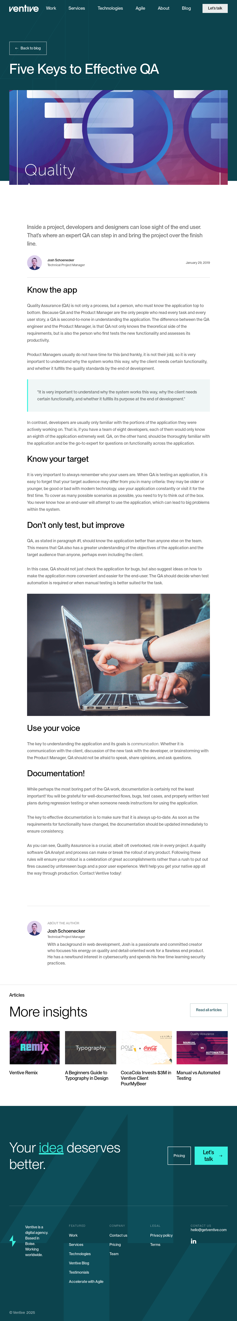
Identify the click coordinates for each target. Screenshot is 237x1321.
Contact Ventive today (100, 873)
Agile (140, 8)
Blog (186, 8)
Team (113, 1254)
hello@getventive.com (209, 1230)
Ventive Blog (79, 1263)
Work (51, 8)
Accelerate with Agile (86, 1281)
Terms (155, 1244)
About (163, 8)
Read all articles (209, 1010)
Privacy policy (161, 1235)
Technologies (110, 8)
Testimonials (79, 1272)
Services (77, 8)
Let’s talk (215, 8)
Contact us (118, 1235)
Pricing (179, 1156)
